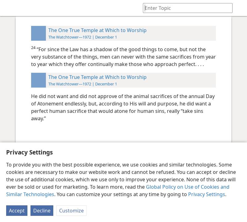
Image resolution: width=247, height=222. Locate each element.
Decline (42, 210)
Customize (71, 210)
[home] (9, 8)
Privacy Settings (206, 194)
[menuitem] (9, 8)
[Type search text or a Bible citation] (185, 7)
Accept (17, 210)
